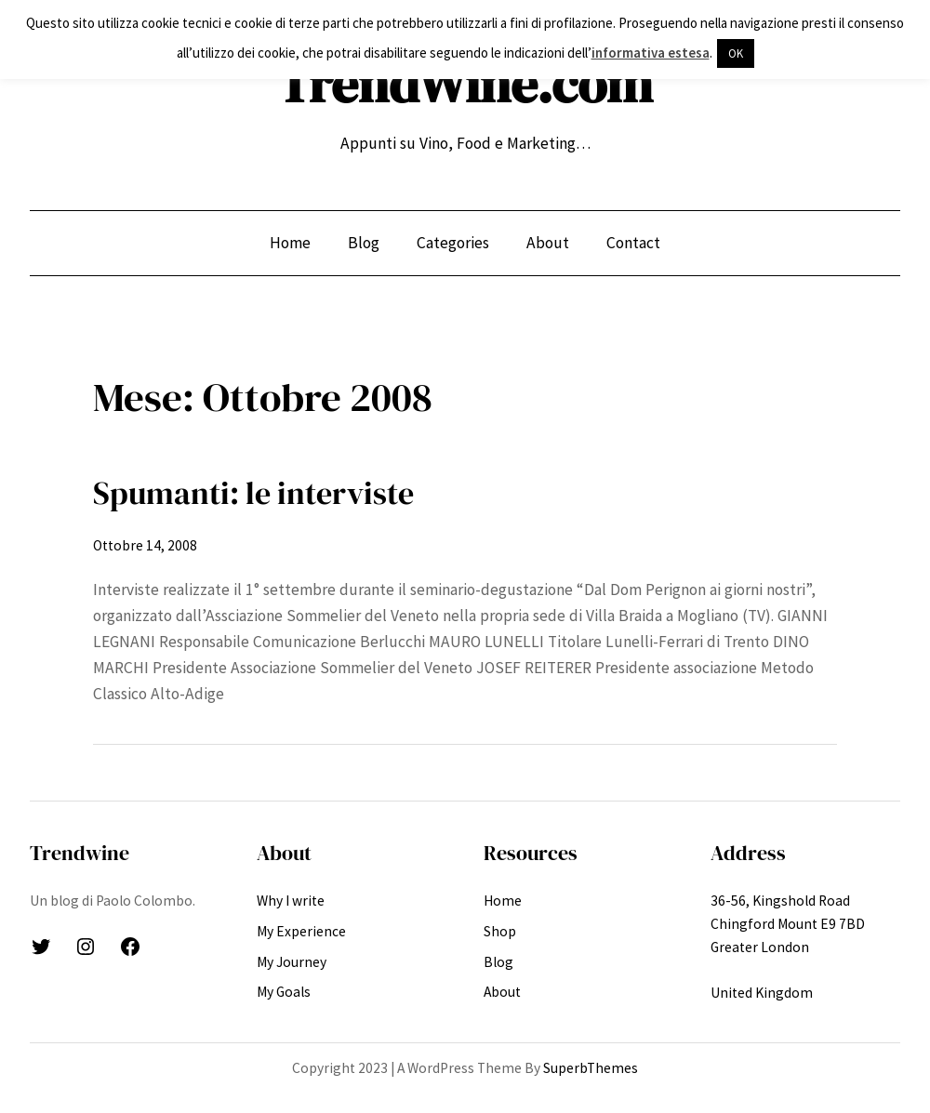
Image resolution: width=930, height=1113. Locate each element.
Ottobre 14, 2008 (145, 545)
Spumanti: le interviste (253, 492)
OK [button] (735, 53)
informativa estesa (650, 52)
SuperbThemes (590, 1068)
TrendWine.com (465, 83)
